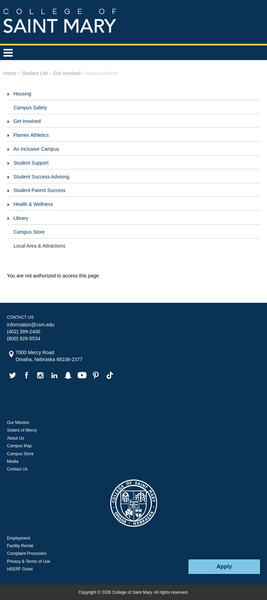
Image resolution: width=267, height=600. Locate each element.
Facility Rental (20, 545)
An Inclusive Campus (36, 149)
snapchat (68, 375)
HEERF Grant (20, 569)
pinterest (96, 375)
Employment (18, 538)
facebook (26, 375)
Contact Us (17, 469)
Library (20, 218)
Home (9, 73)
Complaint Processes (26, 553)
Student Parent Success (39, 190)
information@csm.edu (30, 324)
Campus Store (29, 232)
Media (12, 461)
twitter (12, 375)
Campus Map (19, 445)
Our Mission (18, 422)
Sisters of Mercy (22, 430)
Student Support (30, 163)
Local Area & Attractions (39, 246)
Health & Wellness (33, 204)
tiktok (109, 375)
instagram (40, 375)
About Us (15, 438)
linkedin (54, 375)
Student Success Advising (41, 177)
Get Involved (27, 121)
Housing (22, 94)
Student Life (35, 73)
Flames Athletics (31, 135)
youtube (82, 375)
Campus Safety (30, 107)
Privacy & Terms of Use (28, 561)
